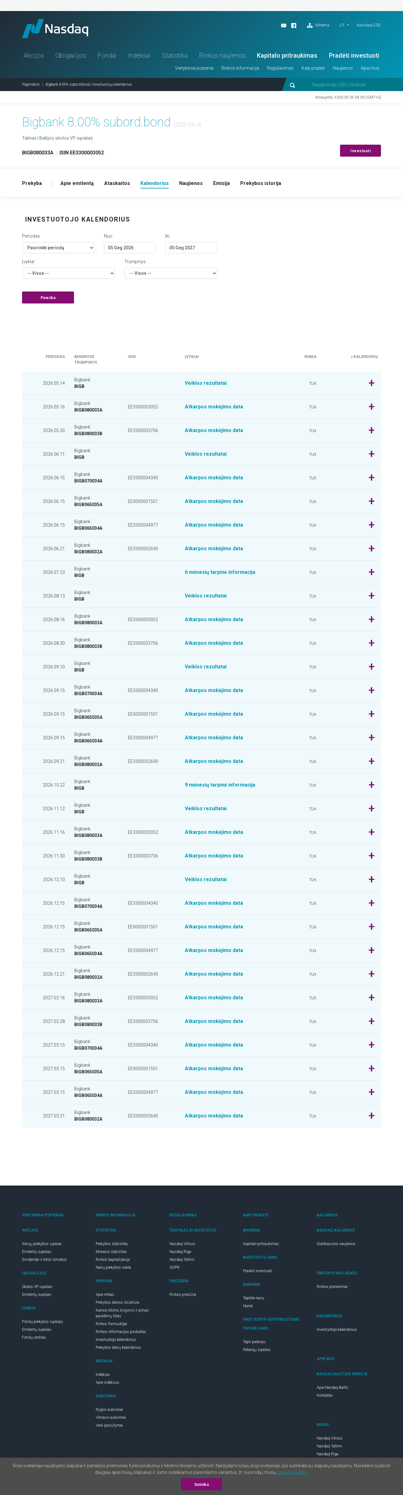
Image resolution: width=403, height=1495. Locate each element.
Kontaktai (324, 1395)
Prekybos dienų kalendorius (118, 1347)
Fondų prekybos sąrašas (42, 1321)
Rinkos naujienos (222, 55)
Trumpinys (135, 261)
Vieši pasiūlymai (109, 1425)
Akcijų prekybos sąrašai (41, 1244)
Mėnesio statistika (111, 1252)
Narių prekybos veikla (113, 1267)
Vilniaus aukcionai (111, 1417)
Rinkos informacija (240, 68)
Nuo (108, 236)
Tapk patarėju (254, 1342)
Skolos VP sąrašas (37, 1286)
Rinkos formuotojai (111, 1324)
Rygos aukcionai (109, 1409)
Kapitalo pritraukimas (287, 55)
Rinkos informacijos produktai (121, 1332)
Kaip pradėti (313, 68)
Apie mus (370, 68)
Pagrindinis (31, 84)
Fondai (107, 55)
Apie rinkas (105, 1294)
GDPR (174, 1267)
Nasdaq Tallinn (182, 1259)
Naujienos (343, 68)
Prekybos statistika (112, 1244)
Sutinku (201, 1484)
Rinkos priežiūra (182, 1294)
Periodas (31, 236)
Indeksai (139, 55)
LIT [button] (342, 25)
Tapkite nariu (253, 1298)
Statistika (174, 55)
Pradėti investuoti (354, 55)
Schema (318, 25)
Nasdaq (55, 28)
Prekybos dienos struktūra (117, 1302)
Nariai (248, 1306)
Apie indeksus (107, 1382)
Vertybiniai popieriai (194, 68)
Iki (167, 236)
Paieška (48, 298)
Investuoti (360, 151)
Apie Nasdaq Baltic (333, 1387)
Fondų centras (34, 1337)
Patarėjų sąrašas (257, 1350)
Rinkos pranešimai (332, 1286)
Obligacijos (70, 55)
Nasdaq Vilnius (182, 1244)
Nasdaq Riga (180, 1252)
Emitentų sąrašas (36, 1252)
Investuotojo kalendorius (116, 1339)
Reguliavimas (280, 68)
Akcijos (34, 55)
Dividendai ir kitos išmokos (44, 1259)
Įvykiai (28, 261)
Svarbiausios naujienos (336, 1244)
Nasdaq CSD (369, 25)
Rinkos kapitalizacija (113, 1259)
